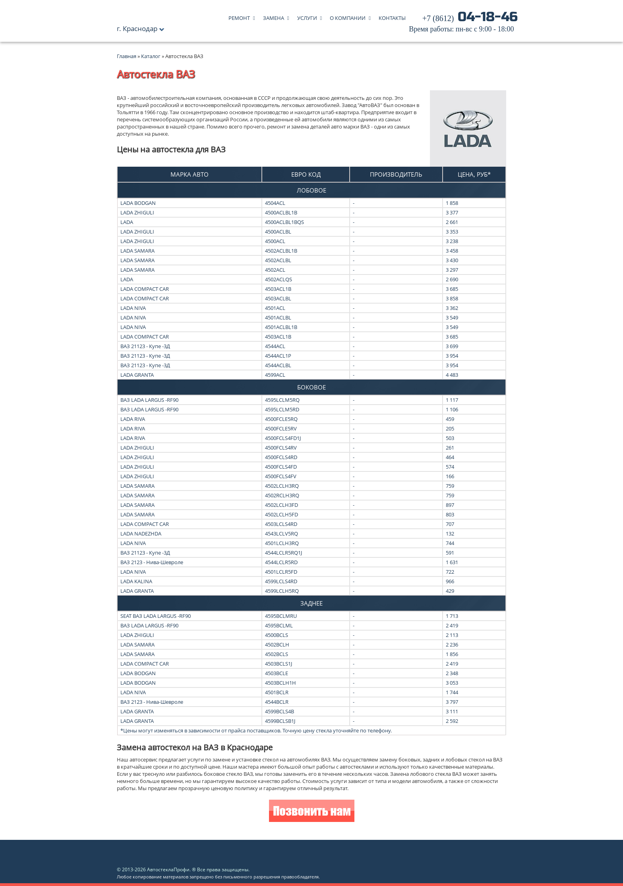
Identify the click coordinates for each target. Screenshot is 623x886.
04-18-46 (463, 23)
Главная (126, 56)
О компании (348, 16)
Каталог (151, 56)
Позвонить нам (311, 812)
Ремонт (239, 16)
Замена (273, 16)
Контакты (392, 16)
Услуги (307, 16)
